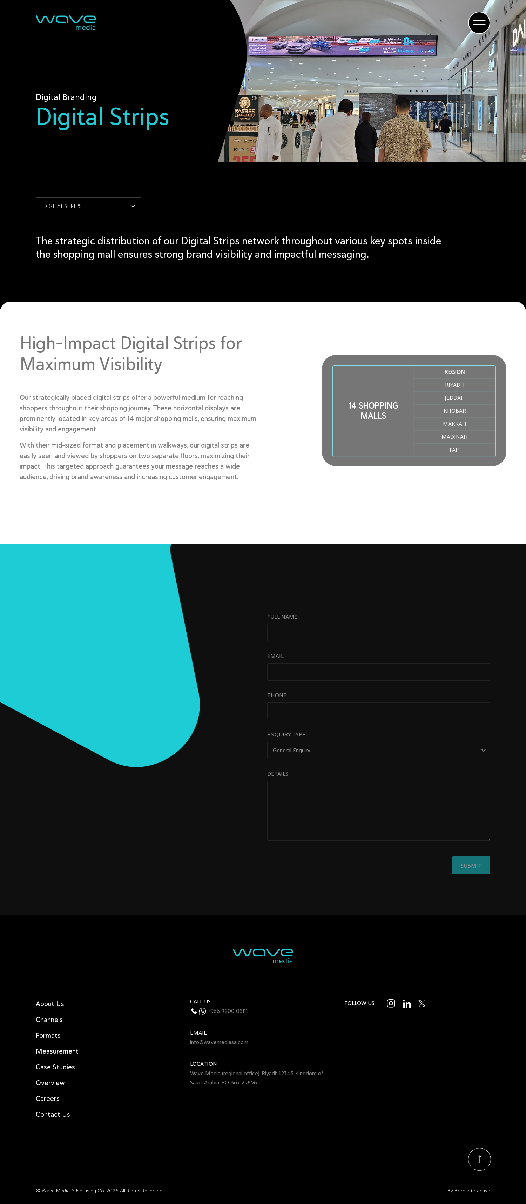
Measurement (57, 1051)
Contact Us (53, 1114)
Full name (378, 642)
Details (378, 826)
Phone (378, 720)
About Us (50, 1004)
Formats (48, 1035)
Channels (49, 1019)
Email (378, 681)
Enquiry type (378, 760)
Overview (50, 1082)
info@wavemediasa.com (219, 1042)
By (468, 1190)
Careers (48, 1098)
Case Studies (55, 1067)
